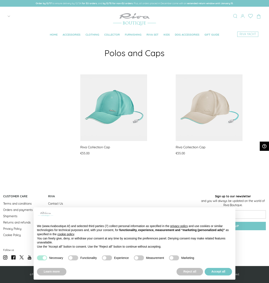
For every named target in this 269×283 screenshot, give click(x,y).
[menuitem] (53, 34)
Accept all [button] (218, 271)
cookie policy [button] (65, 234)
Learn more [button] (52, 271)
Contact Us (55, 203)
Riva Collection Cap (95, 147)
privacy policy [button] (179, 226)
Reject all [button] (189, 271)
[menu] (134, 34)
